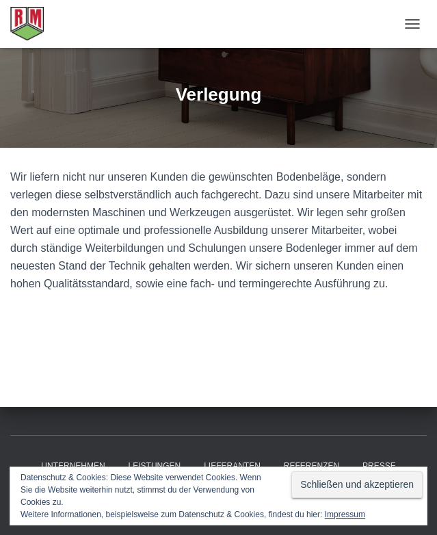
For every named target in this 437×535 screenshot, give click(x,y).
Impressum (345, 514)
